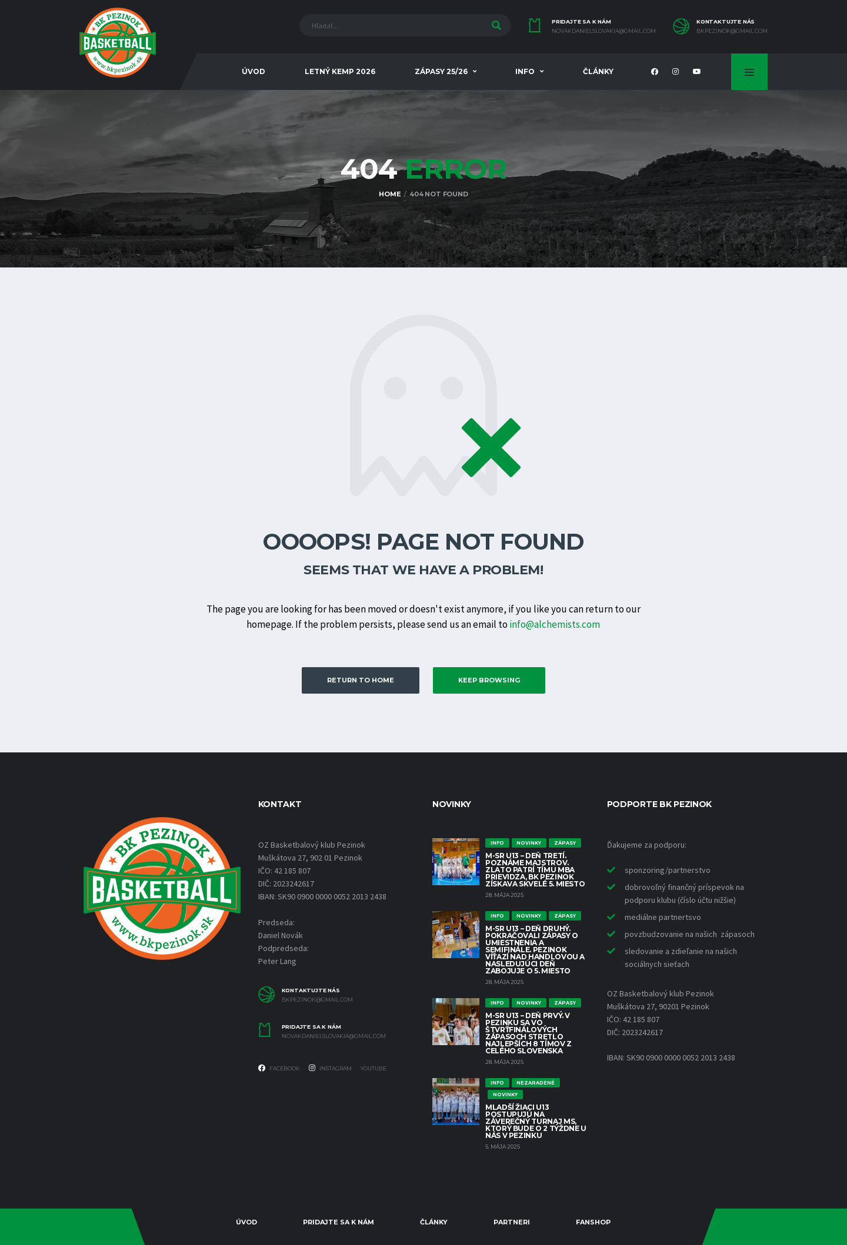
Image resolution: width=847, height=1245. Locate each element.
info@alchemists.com (554, 624)
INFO (525, 71)
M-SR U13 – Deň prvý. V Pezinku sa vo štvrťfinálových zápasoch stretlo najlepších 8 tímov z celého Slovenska (528, 1033)
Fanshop (593, 1222)
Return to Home (360, 680)
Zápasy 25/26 (441, 71)
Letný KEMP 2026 (340, 71)
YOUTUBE (373, 1068)
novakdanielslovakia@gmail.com (604, 31)
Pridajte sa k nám (338, 1222)
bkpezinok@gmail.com (732, 31)
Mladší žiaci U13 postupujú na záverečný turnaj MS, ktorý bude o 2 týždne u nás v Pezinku (535, 1121)
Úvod (253, 71)
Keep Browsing (489, 680)
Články (598, 71)
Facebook (279, 1068)
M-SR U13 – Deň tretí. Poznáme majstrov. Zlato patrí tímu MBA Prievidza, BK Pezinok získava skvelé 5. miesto (535, 869)
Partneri (511, 1222)
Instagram (330, 1068)
